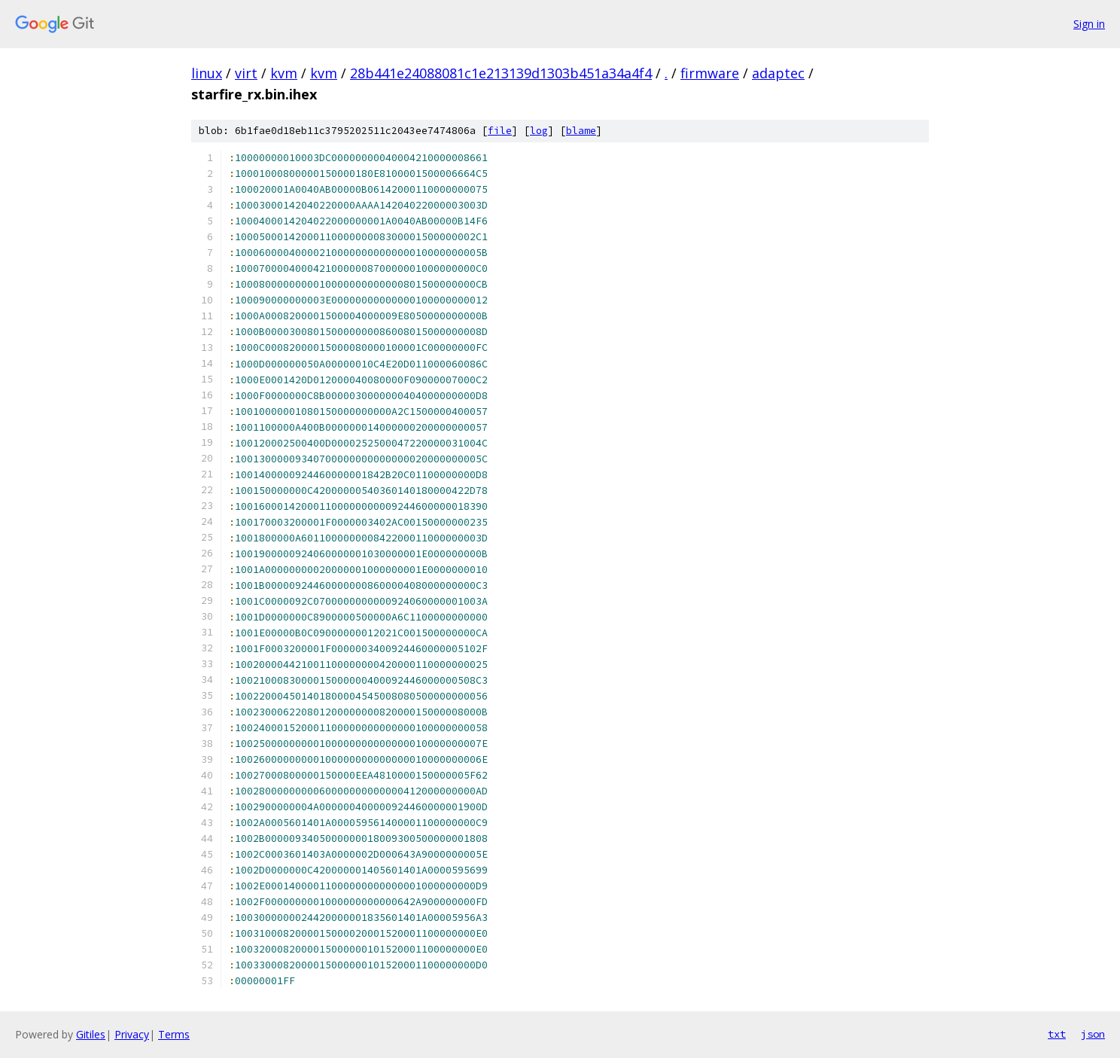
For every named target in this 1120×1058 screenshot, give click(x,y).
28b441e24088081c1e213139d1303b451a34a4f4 (501, 73)
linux (206, 73)
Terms (174, 1034)
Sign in (1089, 24)
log (539, 130)
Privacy (131, 1034)
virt (246, 73)
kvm (283, 73)
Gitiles (90, 1034)
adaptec (778, 73)
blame (581, 130)
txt (1057, 1034)
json (1093, 1034)
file (500, 130)
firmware (709, 73)
